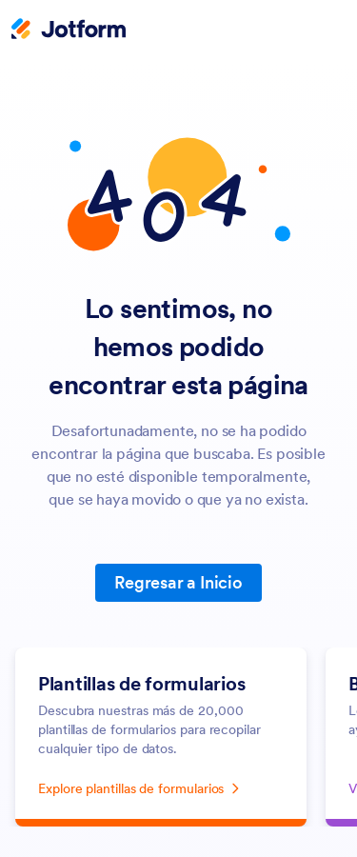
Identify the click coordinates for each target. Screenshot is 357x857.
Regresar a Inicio (178, 582)
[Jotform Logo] (68, 30)
